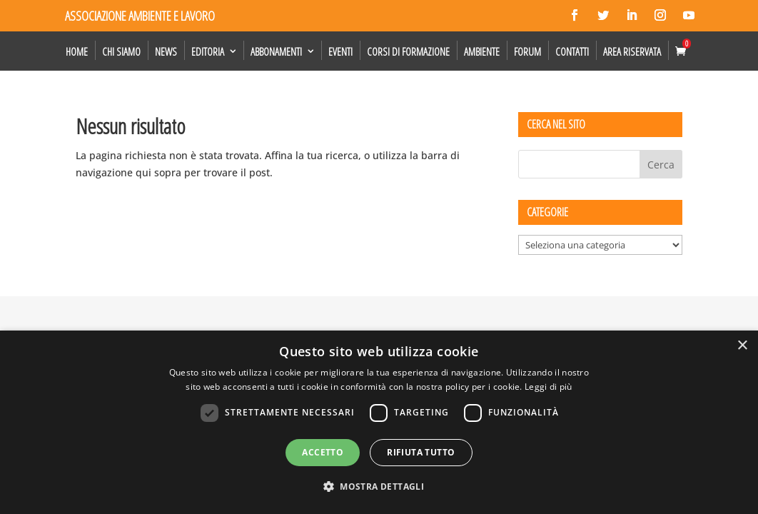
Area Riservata (632, 51)
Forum (527, 51)
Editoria (207, 51)
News (166, 51)
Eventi (340, 51)
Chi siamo (121, 51)
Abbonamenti (276, 51)
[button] (379, 487)
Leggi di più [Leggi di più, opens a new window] (548, 387)
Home (77, 51)
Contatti (572, 51)
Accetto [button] (322, 452)
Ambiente (482, 51)
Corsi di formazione (408, 51)
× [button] (742, 346)
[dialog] (379, 422)
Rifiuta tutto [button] (421, 452)
